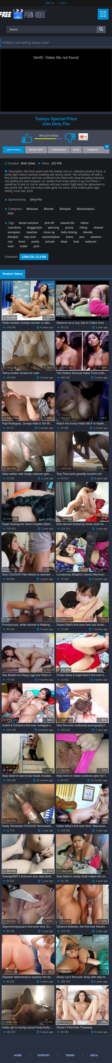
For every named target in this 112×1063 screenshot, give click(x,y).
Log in (63, 2)
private (49, 241)
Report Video (36, 150)
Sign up (49, 2)
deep (64, 241)
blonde (87, 232)
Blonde (49, 209)
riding (83, 227)
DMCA (94, 1055)
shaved (98, 227)
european (14, 232)
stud (11, 246)
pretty (35, 241)
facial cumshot (28, 223)
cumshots (14, 227)
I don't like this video (70, 138)
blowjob (13, 237)
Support (43, 1055)
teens (69, 237)
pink (37, 246)
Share (76, 150)
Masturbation (85, 209)
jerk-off (49, 223)
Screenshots (59, 150)
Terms (70, 1055)
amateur (95, 237)
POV (11, 213)
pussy (69, 227)
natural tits (67, 223)
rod (10, 241)
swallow (31, 232)
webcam (90, 241)
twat (76, 241)
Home (18, 1055)
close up (49, 232)
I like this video (27, 138)
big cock (30, 237)
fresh (21, 241)
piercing (53, 227)
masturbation (51, 237)
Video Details (14, 150)
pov (81, 237)
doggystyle (34, 227)
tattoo (84, 223)
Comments (98, 148)
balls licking (69, 232)
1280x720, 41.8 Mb (34, 256)
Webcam (32, 209)
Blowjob (65, 209)
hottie (24, 246)
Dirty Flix (36, 199)
